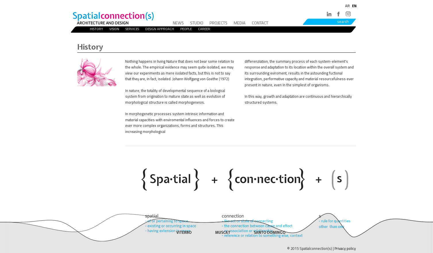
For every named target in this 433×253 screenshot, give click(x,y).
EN (354, 6)
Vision (114, 28)
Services (132, 28)
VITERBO (184, 232)
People (186, 28)
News (178, 23)
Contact (260, 23)
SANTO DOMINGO (269, 232)
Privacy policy (345, 248)
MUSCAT (222, 232)
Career (204, 28)
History (96, 28)
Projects (218, 23)
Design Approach (159, 28)
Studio (196, 23)
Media (240, 23)
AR (347, 6)
